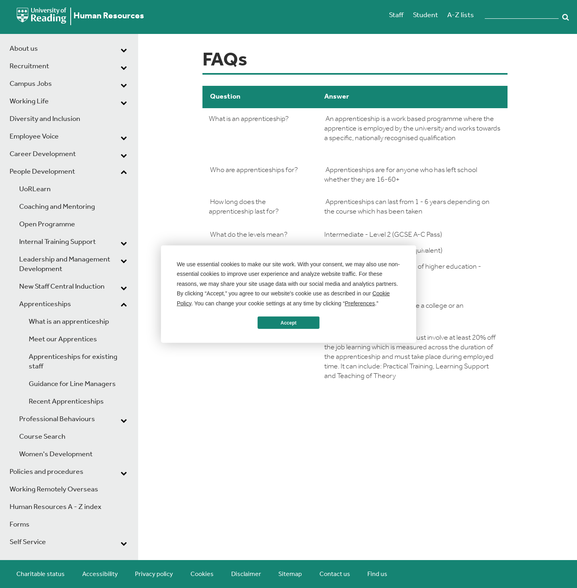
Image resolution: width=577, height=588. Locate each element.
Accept (288, 322)
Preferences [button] (360, 303)
